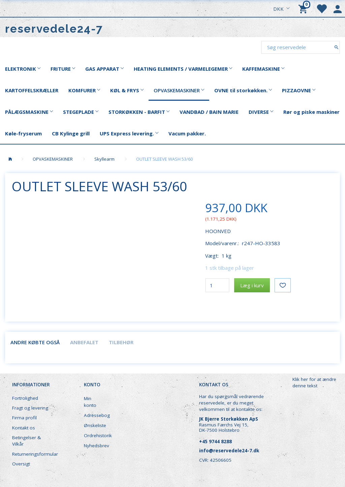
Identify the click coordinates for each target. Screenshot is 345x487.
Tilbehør (121, 342)
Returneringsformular (34, 454)
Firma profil (24, 418)
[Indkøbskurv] (304, 8)
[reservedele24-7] (54, 28)
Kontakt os (23, 428)
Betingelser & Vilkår (26, 440)
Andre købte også (35, 342)
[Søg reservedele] (336, 47)
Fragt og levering (30, 408)
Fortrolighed (25, 398)
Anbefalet (84, 342)
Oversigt (21, 464)
